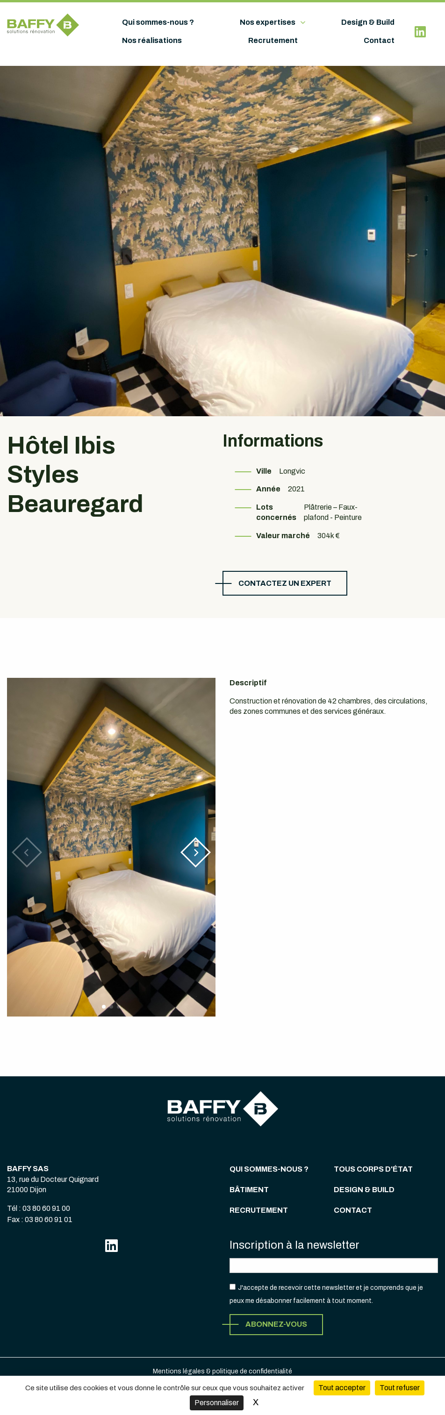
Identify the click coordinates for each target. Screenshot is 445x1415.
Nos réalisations (152, 40)
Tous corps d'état (373, 1169)
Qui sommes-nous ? (158, 22)
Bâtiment (249, 1190)
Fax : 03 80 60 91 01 (39, 1219)
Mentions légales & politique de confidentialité (222, 1371)
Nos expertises (267, 22)
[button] (195, 852)
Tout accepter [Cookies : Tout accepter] (342, 1388)
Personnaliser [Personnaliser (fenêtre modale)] (216, 1403)
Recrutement (273, 40)
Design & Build (368, 22)
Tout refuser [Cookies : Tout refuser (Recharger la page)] (400, 1388)
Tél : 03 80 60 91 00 (38, 1208)
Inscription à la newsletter (294, 1245)
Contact (379, 40)
